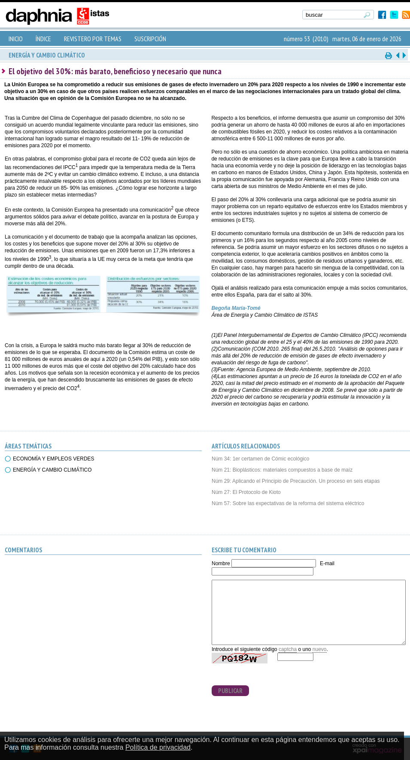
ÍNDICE (43, 38)
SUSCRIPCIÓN (150, 38)
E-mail (327, 563)
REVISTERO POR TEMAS (92, 38)
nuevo (320, 649)
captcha (288, 649)
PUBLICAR (230, 691)
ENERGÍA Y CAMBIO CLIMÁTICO (52, 470)
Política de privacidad (158, 747)
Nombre (221, 563)
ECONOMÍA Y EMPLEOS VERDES (53, 459)
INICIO (16, 38)
